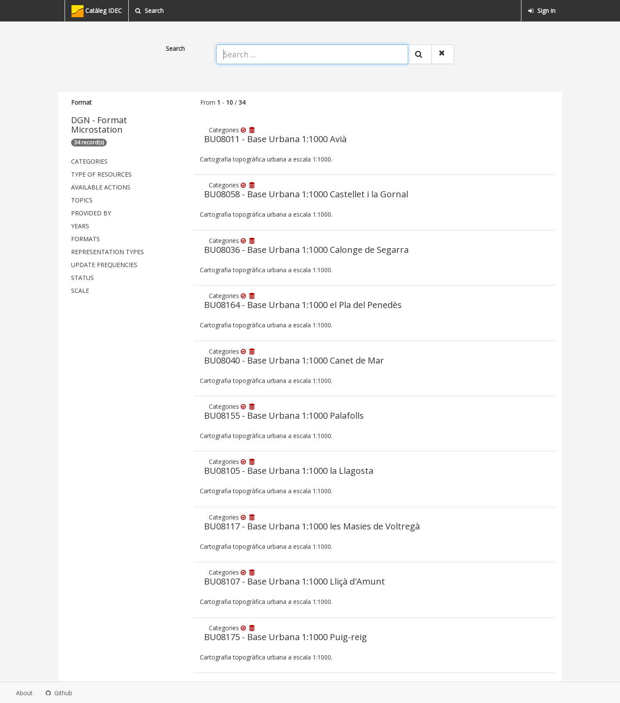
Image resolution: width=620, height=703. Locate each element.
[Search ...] (312, 54)
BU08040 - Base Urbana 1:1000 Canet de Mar (294, 360)
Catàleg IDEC (96, 11)
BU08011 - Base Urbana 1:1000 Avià (275, 139)
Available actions (100, 187)
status (82, 278)
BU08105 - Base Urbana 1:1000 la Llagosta (288, 470)
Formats (85, 239)
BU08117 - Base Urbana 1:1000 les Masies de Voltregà (312, 526)
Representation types (107, 252)
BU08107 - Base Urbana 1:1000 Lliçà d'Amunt (294, 581)
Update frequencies (104, 265)
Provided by (91, 213)
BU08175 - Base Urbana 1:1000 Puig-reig (285, 637)
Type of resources (101, 174)
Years (80, 226)
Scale (80, 290)
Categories (89, 161)
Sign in (541, 10)
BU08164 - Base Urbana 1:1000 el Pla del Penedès (303, 305)
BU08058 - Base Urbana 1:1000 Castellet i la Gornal (306, 194)
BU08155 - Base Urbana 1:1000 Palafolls (284, 415)
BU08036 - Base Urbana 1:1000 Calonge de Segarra (306, 249)
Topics (82, 200)
